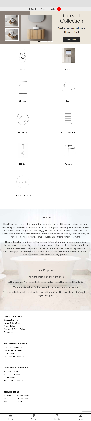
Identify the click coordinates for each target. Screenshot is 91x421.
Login (43, 9)
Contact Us (8, 332)
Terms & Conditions (12, 323)
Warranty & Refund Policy (14, 329)
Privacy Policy (9, 326)
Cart (56, 9)
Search (33, 9)
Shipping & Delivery (12, 320)
